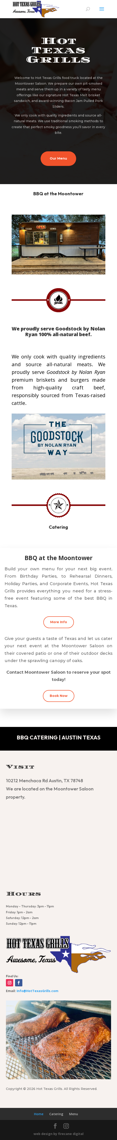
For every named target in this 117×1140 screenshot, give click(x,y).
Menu (73, 1114)
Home (38, 1114)
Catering (56, 1114)
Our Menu (58, 158)
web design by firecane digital (58, 1134)
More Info (58, 622)
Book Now (59, 696)
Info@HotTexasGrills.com (37, 991)
